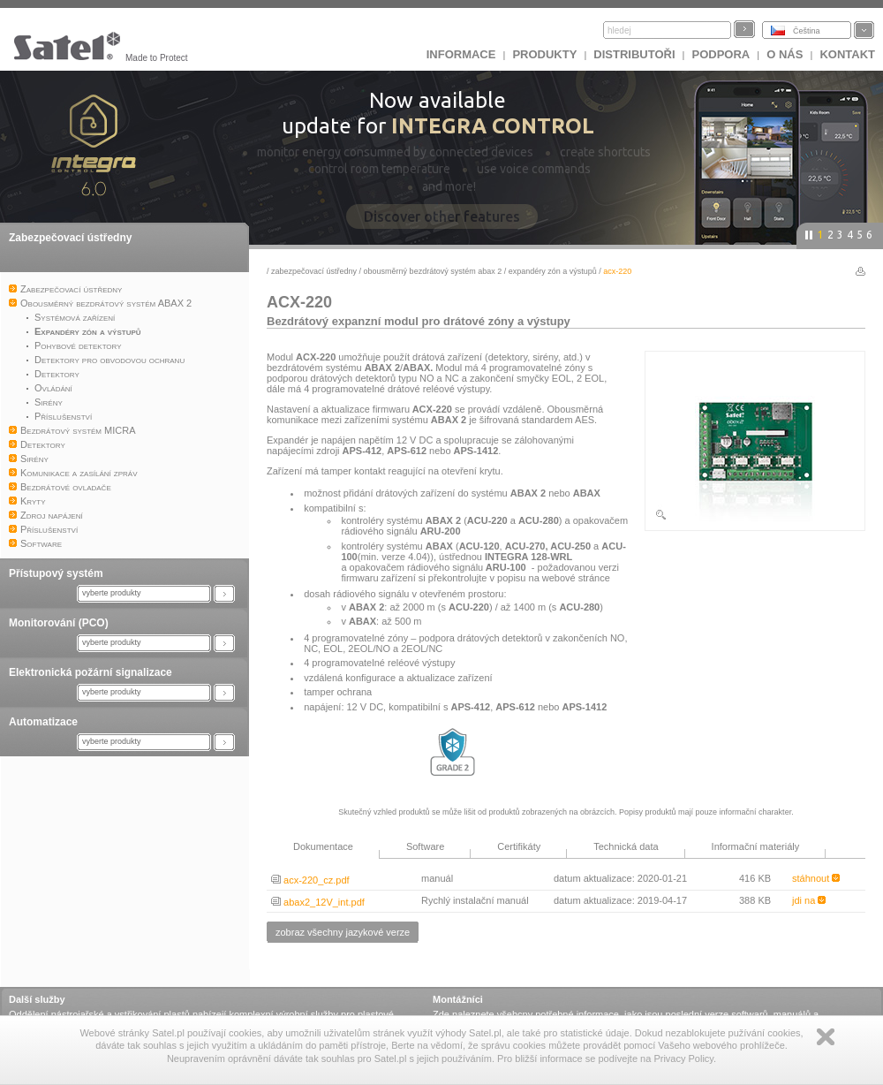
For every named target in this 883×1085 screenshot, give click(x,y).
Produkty (544, 54)
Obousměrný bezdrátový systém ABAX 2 (433, 271)
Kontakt (847, 54)
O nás (784, 54)
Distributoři (634, 54)
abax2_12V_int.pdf (318, 902)
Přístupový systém (56, 573)
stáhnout (816, 878)
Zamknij (825, 1036)
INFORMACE (461, 54)
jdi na (809, 900)
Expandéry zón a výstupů (553, 271)
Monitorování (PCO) (59, 623)
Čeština (806, 31)
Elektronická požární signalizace (90, 672)
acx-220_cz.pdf (310, 880)
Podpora (721, 54)
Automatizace (43, 722)
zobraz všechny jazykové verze (342, 932)
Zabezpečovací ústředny (70, 237)
